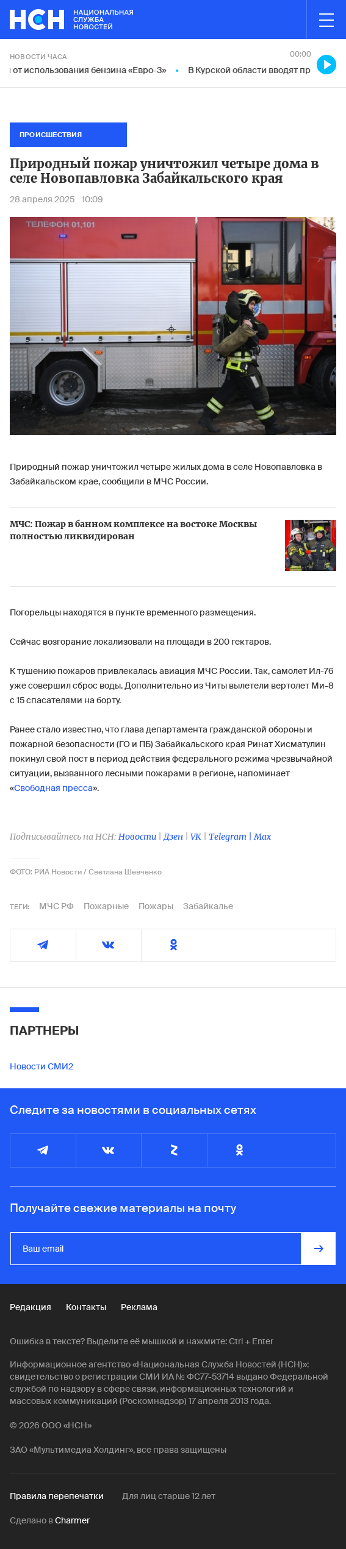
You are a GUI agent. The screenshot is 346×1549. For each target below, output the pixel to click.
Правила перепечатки (57, 1496)
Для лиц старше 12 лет (168, 1496)
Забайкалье (208, 906)
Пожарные (106, 906)
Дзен (173, 836)
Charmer (72, 1520)
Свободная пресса (53, 787)
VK (195, 836)
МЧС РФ (56, 906)
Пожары (156, 906)
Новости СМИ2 (41, 1066)
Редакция (30, 1307)
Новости (137, 836)
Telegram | (231, 836)
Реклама (139, 1307)
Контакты (86, 1307)
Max (262, 836)
